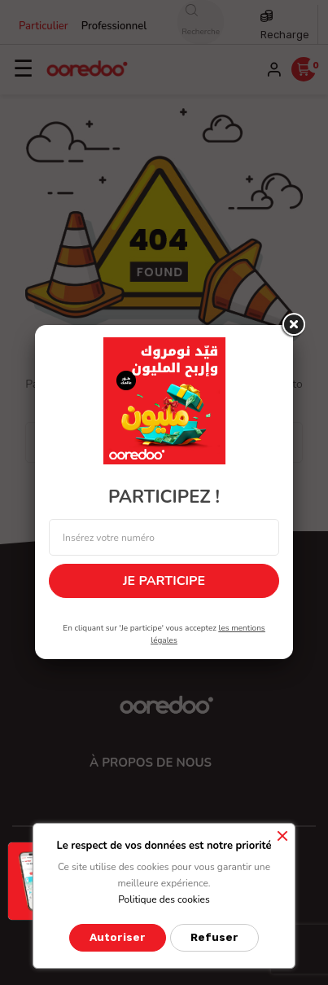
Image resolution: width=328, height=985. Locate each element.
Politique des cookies (164, 899)
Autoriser (118, 937)
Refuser (214, 937)
